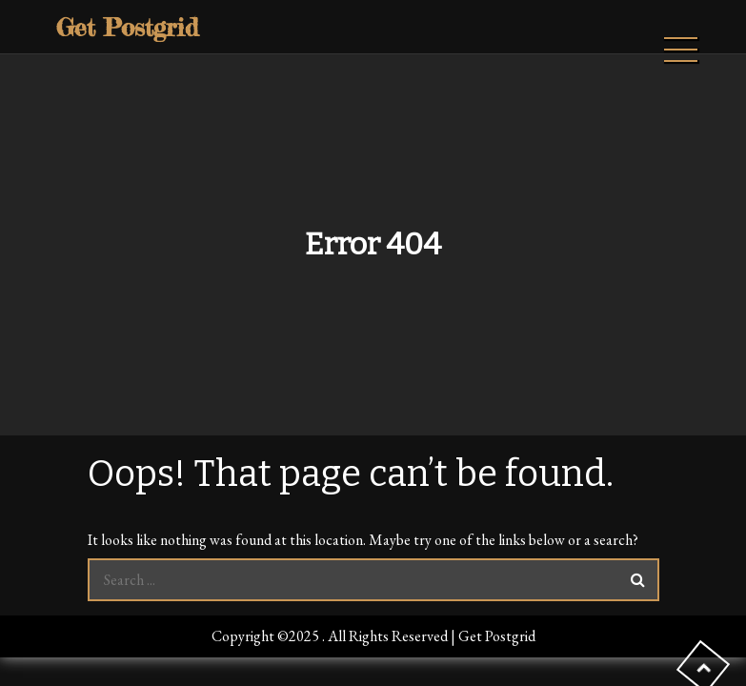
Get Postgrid (127, 27)
